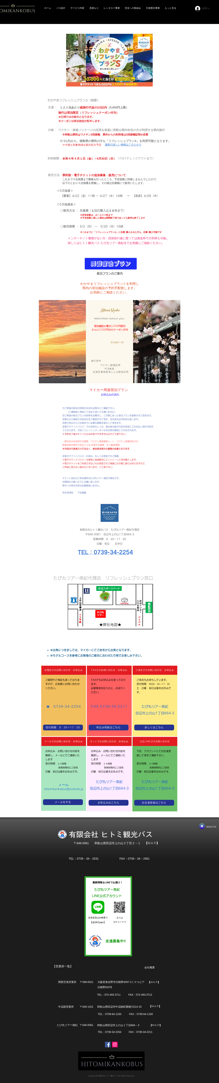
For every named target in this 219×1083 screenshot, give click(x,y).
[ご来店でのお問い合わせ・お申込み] (155, 670)
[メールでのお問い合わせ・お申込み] (63, 741)
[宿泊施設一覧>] (117, 342)
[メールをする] (63, 802)
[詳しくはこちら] (154, 727)
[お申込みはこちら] (108, 803)
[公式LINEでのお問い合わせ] (155, 741)
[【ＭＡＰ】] (152, 843)
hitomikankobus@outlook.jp (63, 789)
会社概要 (149, 967)
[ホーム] (202, 826)
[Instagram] (115, 1044)
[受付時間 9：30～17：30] (63, 727)
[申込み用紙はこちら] (108, 727)
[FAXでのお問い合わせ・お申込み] (109, 670)
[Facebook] (108, 1044)
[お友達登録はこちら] (154, 803)
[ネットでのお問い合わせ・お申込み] (109, 741)
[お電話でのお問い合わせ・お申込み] (63, 670)
